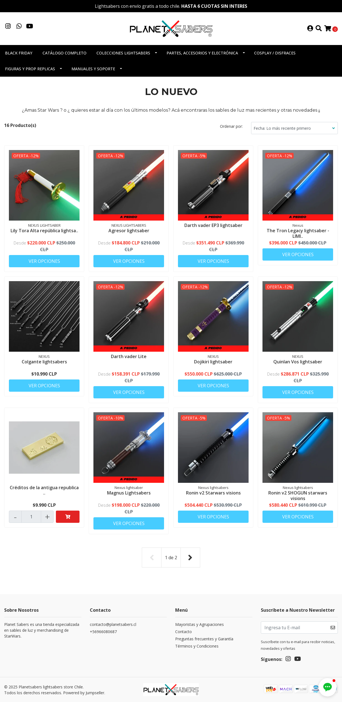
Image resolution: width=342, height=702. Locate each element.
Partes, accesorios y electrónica (202, 53)
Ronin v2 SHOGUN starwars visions (297, 495)
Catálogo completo (64, 53)
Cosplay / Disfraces (275, 53)
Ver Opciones (44, 261)
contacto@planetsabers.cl (113, 624)
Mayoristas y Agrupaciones (199, 624)
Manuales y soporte (93, 68)
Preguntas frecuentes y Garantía (204, 638)
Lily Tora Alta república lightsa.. (44, 231)
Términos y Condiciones (197, 646)
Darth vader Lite (129, 356)
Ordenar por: (231, 126)
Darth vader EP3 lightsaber (213, 225)
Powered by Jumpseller (83, 692)
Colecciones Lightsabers (123, 53)
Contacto (183, 631)
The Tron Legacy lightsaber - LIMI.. (298, 233)
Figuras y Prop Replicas (30, 68)
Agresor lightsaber (128, 231)
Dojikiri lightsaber (213, 362)
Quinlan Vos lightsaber (297, 362)
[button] (327, 687)
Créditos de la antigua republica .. (44, 490)
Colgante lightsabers (44, 362)
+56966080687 (103, 631)
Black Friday (18, 53)
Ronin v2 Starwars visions (213, 493)
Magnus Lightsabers (129, 493)
